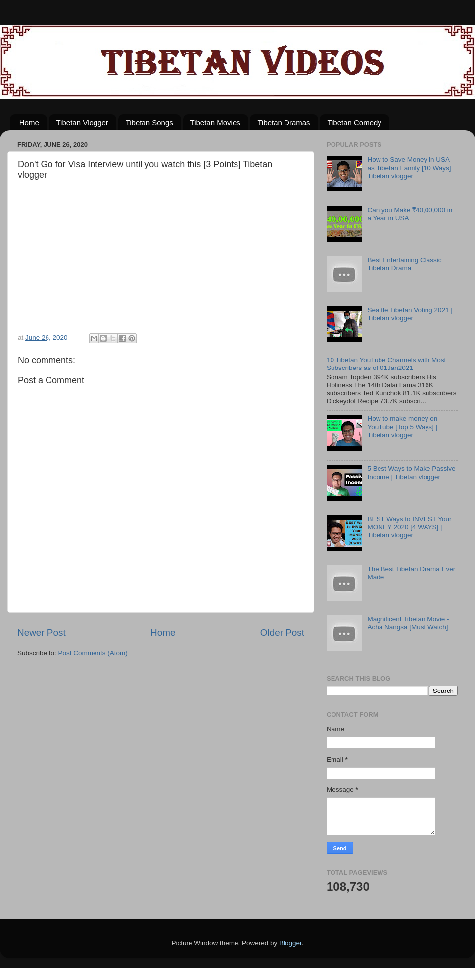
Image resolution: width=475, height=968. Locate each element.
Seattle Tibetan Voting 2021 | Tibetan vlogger (409, 314)
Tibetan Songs (149, 122)
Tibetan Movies (215, 122)
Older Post (282, 632)
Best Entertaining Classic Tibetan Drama (404, 264)
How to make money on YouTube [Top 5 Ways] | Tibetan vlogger (402, 426)
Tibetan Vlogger (82, 122)
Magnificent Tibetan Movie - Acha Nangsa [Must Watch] (408, 623)
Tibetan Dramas (283, 122)
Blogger (290, 943)
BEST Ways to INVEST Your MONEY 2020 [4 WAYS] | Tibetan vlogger (409, 527)
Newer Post (41, 632)
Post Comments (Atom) (93, 653)
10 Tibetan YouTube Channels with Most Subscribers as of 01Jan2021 (386, 363)
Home (29, 122)
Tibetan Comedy (354, 122)
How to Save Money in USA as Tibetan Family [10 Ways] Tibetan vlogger (409, 167)
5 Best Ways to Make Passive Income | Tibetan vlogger (411, 472)
